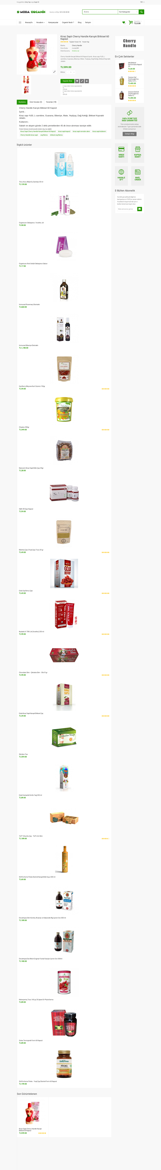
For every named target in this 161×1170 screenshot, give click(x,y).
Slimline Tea (23, 754)
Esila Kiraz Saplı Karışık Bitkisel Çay (31, 713)
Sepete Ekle (67, 81)
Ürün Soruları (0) (36, 102)
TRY (142, 2)
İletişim (88, 22)
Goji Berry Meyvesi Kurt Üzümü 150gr (32, 386)
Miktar (62, 72)
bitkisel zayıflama (56, 135)
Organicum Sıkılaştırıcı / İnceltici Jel (31, 223)
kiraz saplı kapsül (64, 131)
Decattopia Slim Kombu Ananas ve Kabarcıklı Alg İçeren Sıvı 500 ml (42, 918)
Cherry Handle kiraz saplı (29, 135)
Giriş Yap (28, 2)
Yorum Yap (85, 42)
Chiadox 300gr (24, 427)
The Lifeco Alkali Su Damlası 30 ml (31, 182)
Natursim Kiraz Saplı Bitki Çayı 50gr (31, 468)
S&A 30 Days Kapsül (26, 509)
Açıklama (22, 102)
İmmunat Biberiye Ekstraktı (28, 345)
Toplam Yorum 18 (75, 42)
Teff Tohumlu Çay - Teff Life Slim (31, 836)
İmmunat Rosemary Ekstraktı (29, 304)
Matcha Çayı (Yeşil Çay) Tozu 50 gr (31, 550)
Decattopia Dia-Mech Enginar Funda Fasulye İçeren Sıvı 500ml (40, 959)
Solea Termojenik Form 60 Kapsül (30, 1040)
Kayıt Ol (36, 2)
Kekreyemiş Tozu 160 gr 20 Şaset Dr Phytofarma (36, 1000)
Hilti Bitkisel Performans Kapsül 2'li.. (135, 64)
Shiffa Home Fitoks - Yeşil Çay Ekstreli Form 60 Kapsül (38, 1081)
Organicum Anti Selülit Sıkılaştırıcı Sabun (33, 263)
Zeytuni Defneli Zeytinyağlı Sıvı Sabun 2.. (133, 93)
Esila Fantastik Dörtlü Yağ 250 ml (30, 795)
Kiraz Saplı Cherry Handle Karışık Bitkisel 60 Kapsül (38, 131)
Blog (79, 22)
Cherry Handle (77, 45)
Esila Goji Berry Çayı (26, 591)
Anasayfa (28, 22)
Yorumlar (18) (51, 102)
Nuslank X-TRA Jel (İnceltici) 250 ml (31, 631)
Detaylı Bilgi (129, 134)
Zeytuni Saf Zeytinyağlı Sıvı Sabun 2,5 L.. (133, 79)
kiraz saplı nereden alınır (81, 131)
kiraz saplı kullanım (99, 131)
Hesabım (40, 22)
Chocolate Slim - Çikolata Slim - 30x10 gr (33, 672)
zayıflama (44, 135)
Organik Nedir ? (68, 22)
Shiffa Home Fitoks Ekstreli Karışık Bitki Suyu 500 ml (37, 877)
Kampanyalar (53, 22)
